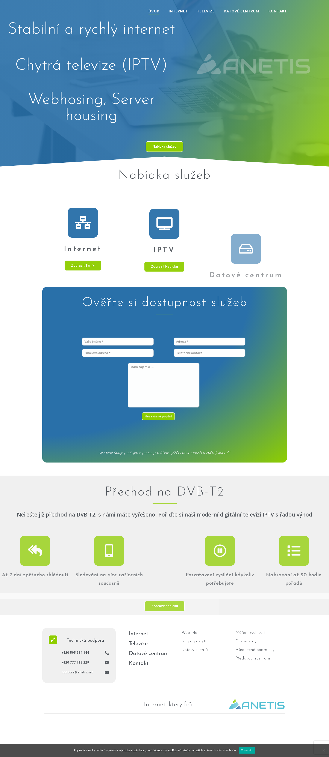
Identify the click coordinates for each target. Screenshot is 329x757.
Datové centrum (241, 11)
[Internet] (83, 274)
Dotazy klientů (195, 650)
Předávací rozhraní (252, 658)
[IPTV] (164, 280)
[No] (323, 750)
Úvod (154, 11)
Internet (178, 11)
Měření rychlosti (250, 633)
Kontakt (277, 11)
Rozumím (247, 750)
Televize (206, 11)
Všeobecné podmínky (254, 650)
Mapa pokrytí (194, 641)
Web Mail (191, 633)
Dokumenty (245, 641)
